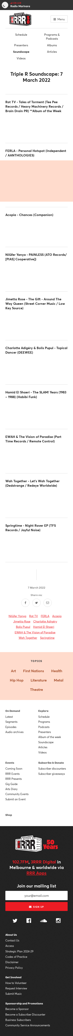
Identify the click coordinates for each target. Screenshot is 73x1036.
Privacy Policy (14, 967)
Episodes (10, 727)
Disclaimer (11, 962)
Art (13, 670)
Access (9, 946)
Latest (9, 716)
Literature (39, 680)
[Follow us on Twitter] (15, 921)
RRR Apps (36, 873)
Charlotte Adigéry (45, 621)
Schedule (21, 34)
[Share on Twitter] (36, 603)
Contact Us (12, 940)
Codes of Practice (16, 957)
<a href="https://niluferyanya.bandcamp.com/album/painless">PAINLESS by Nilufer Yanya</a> (36, 275)
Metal (58, 680)
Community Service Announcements (27, 1025)
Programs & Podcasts (52, 36)
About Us (11, 934)
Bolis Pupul (23, 627)
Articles (52, 51)
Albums (52, 45)
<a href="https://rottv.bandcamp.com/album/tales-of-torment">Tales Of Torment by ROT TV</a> (36, 127)
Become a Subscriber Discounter (25, 1014)
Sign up (36, 906)
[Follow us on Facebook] (28, 921)
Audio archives (14, 732)
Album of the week (49, 737)
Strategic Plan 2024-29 (19, 951)
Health (56, 670)
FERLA (45, 616)
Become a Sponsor (17, 1009)
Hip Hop (16, 680)
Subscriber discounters (52, 768)
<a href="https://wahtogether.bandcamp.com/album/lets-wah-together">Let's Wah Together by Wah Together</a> (36, 501)
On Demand (12, 711)
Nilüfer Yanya (17, 616)
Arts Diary (11, 789)
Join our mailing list (36, 886)
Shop (8, 815)
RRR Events (12, 774)
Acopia (57, 616)
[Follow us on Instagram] (58, 921)
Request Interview (16, 988)
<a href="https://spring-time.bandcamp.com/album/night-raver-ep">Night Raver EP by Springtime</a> (36, 546)
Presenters (21, 45)
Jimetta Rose (21, 621)
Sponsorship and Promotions (24, 1003)
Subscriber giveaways (51, 774)
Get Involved (13, 977)
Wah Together (28, 638)
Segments (11, 721)
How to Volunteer (15, 983)
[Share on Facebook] (25, 603)
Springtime (47, 638)
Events (9, 762)
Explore (43, 711)
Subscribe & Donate (51, 762)
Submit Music (13, 993)
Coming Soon (13, 768)
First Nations (33, 670)
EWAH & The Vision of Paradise (35, 632)
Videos (21, 58)
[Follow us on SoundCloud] (43, 921)
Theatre (36, 689)
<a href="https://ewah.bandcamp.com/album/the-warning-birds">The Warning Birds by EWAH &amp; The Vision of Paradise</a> (36, 457)
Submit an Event (15, 799)
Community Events (17, 794)
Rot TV (33, 616)
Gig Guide (11, 784)
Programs (44, 721)
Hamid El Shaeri (43, 627)
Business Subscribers (18, 1020)
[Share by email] (47, 603)
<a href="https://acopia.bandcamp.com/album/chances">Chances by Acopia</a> (36, 230)
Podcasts (44, 727)
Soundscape (21, 51)
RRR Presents (13, 779)
